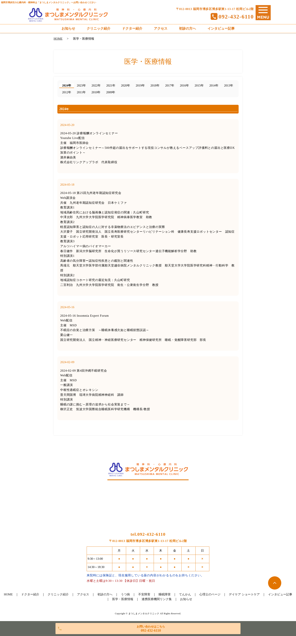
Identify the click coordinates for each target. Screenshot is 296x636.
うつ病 (125, 594)
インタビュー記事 (280, 594)
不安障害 (144, 594)
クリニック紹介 (58, 594)
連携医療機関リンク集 (157, 599)
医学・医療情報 (122, 599)
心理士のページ (209, 594)
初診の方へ (105, 594)
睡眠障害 (165, 594)
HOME (58, 38)
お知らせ (186, 599)
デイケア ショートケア (244, 594)
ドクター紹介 (30, 594)
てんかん (185, 594)
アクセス (83, 594)
